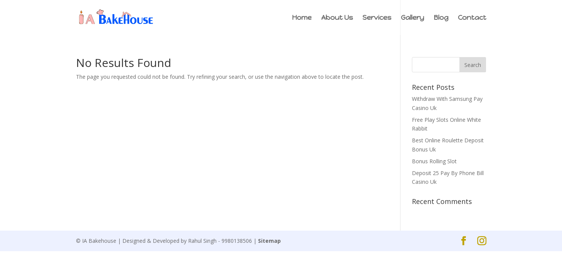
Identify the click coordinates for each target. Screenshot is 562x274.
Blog (441, 18)
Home (302, 18)
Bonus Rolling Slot (434, 161)
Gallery (412, 18)
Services (377, 18)
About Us (337, 18)
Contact (472, 18)
